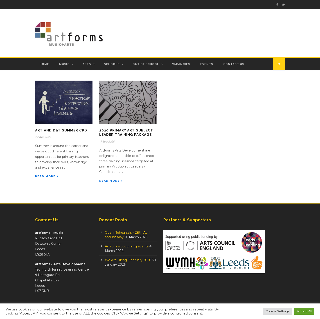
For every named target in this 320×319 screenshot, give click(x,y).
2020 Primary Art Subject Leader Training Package (126, 132)
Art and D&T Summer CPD (61, 130)
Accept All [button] (304, 311)
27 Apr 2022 (43, 137)
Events (206, 64)
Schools (111, 64)
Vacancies (181, 64)
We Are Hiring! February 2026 (128, 260)
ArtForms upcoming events (127, 246)
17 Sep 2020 (107, 141)
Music (64, 64)
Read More (47, 176)
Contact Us (233, 64)
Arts (87, 64)
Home (44, 64)
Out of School (146, 64)
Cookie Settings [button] (277, 311)
